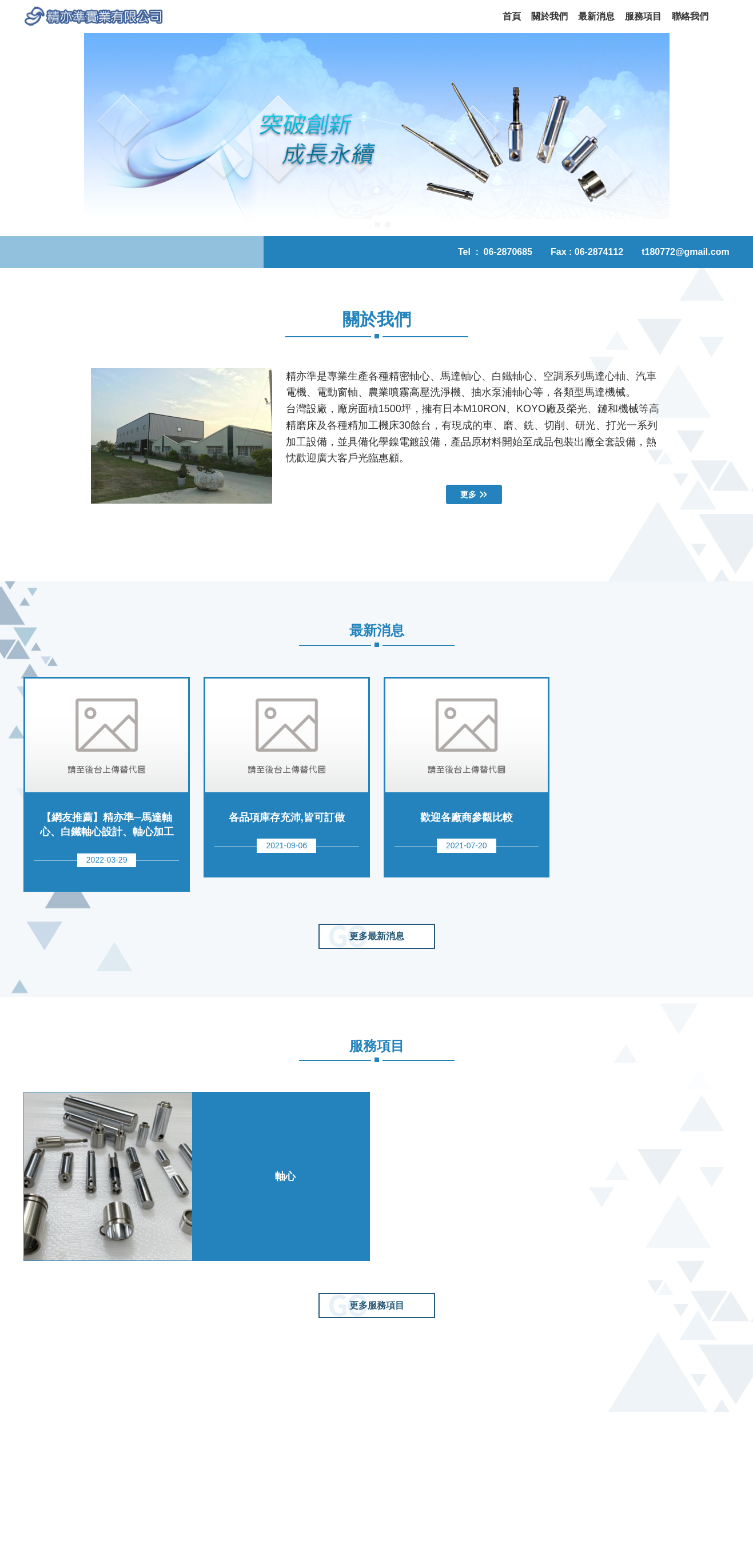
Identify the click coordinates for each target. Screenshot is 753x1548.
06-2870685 (508, 252)
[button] (17, 134)
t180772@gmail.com (685, 252)
